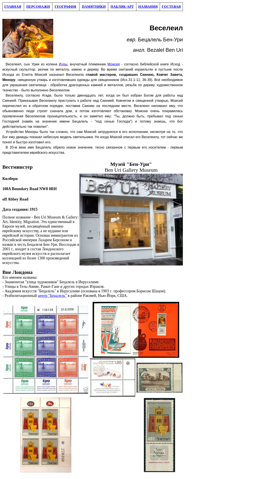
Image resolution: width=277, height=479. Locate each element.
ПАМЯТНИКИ (94, 6)
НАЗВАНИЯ (148, 6)
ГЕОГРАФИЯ (65, 6)
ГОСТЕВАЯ (171, 6)
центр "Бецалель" (52, 295)
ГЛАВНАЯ (12, 6)
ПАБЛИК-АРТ (122, 6)
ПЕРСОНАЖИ (38, 6)
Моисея (114, 64)
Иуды (63, 64)
